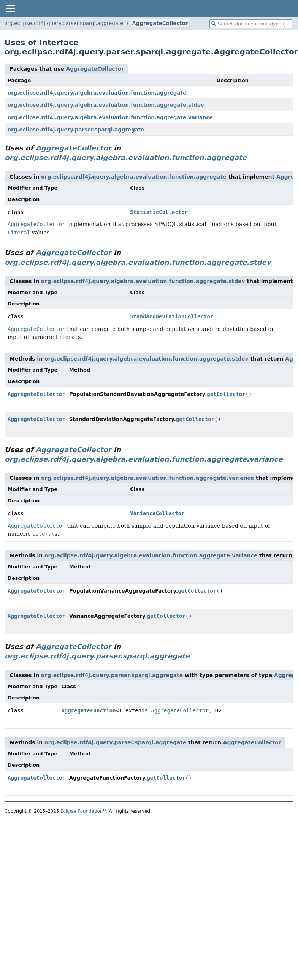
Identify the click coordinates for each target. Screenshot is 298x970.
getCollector (226, 394)
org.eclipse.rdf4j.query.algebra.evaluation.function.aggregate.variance (110, 117)
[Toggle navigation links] (10, 8)
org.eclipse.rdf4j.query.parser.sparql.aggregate (63, 23)
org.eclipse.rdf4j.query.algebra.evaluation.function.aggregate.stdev (106, 105)
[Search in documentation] (250, 23)
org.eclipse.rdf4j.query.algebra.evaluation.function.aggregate (97, 93)
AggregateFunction (88, 710)
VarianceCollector (157, 513)
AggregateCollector (160, 23)
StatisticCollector (159, 212)
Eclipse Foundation (81, 811)
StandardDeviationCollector (171, 316)
